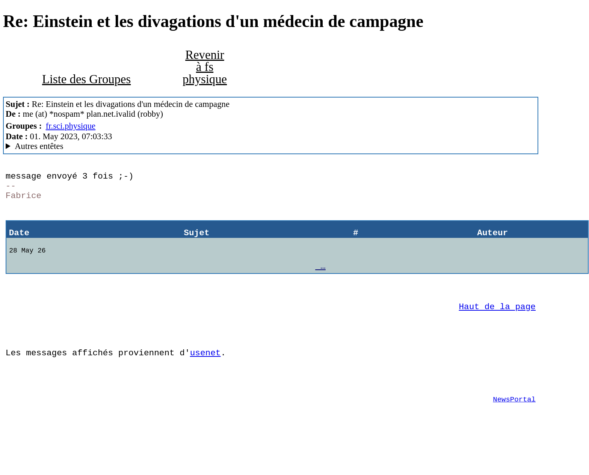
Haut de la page (497, 325)
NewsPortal (514, 429)
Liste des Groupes (86, 79)
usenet (205, 376)
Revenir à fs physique (205, 67)
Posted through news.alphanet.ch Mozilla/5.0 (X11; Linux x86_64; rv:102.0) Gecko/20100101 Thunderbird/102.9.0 (271, 146)
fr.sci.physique (71, 126)
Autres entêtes (39, 146)
